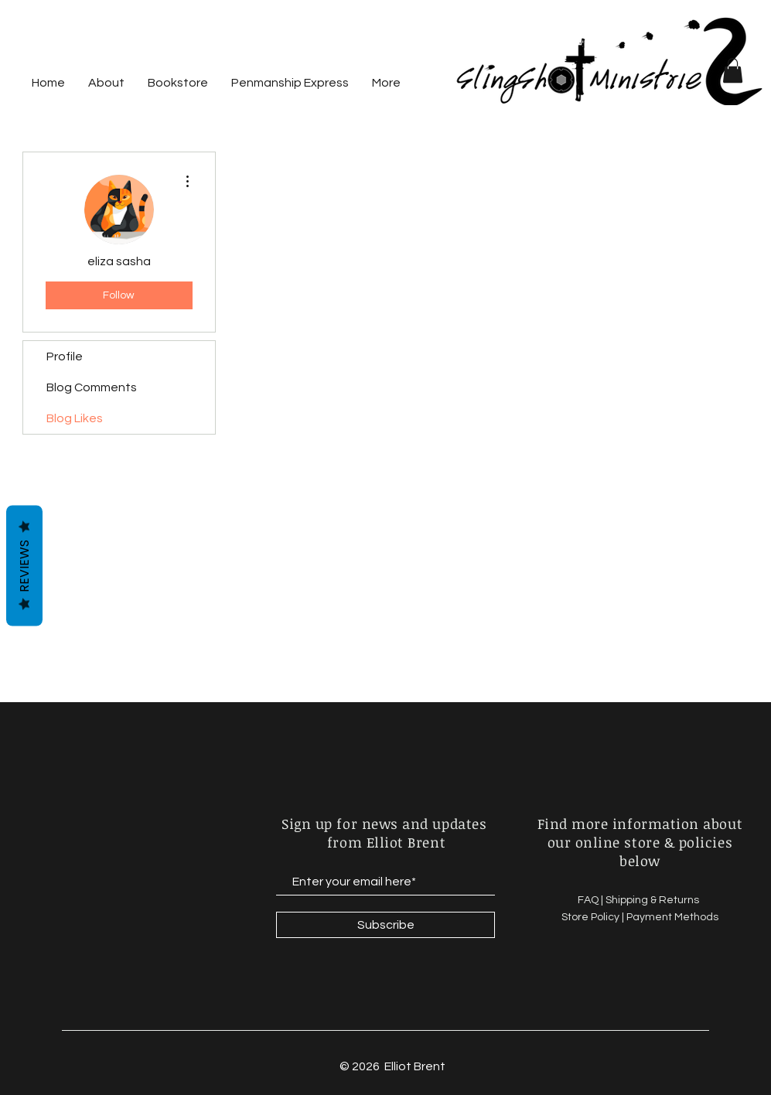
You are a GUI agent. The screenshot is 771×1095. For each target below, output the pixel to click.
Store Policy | (593, 917)
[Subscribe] (385, 925)
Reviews (24, 566)
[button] (732, 70)
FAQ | (592, 900)
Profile (64, 356)
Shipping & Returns (653, 900)
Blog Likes (74, 418)
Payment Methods (672, 917)
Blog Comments (91, 387)
